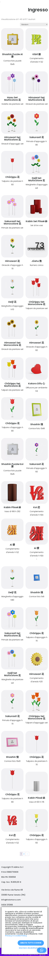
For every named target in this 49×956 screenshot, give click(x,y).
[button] (41, 950)
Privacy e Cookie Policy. (16, 935)
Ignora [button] (42, 954)
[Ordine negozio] (34, 24)
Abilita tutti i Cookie (30, 943)
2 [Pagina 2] (23, 854)
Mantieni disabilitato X (29, 948)
